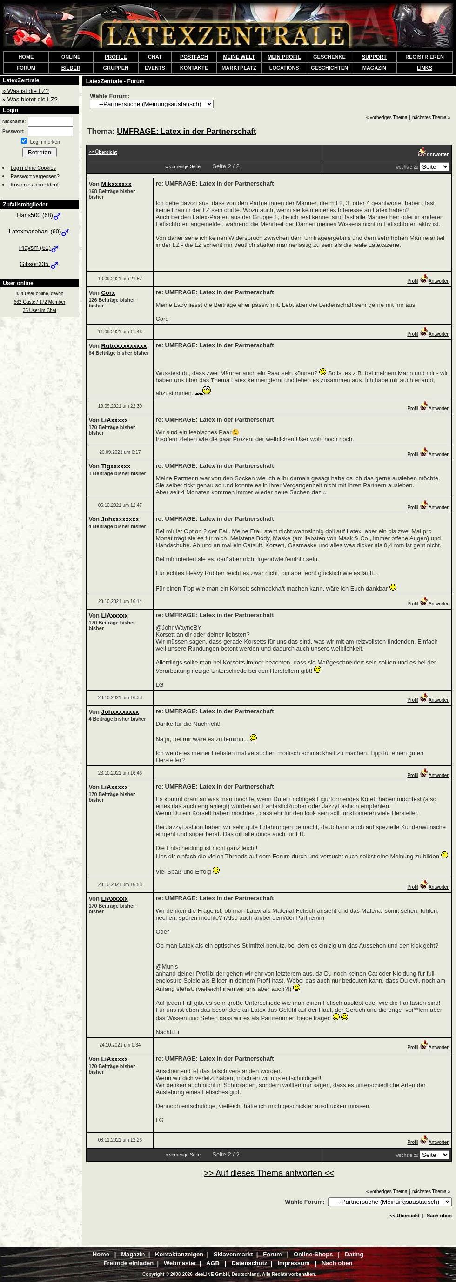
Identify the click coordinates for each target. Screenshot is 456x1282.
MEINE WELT (239, 57)
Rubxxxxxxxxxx (124, 345)
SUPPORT (374, 57)
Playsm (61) (39, 247)
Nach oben (439, 1215)
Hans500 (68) (39, 215)
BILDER (70, 68)
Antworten (434, 281)
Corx (108, 292)
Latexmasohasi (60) (39, 231)
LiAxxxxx (114, 420)
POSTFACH (194, 57)
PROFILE (116, 57)
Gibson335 (39, 263)
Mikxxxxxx (116, 183)
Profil (412, 281)
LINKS (424, 68)
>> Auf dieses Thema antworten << (269, 1173)
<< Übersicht (404, 1215)
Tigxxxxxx (116, 466)
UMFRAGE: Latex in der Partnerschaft (186, 131)
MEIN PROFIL (284, 57)
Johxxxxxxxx (120, 519)
